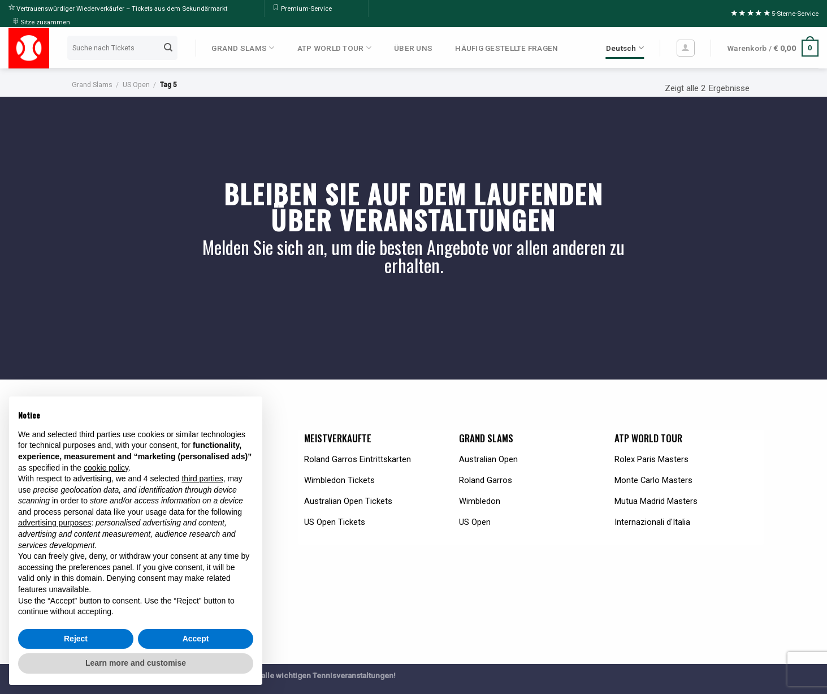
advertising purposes (54, 522)
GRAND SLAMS (242, 47)
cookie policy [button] (106, 467)
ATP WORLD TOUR (334, 47)
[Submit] (168, 48)
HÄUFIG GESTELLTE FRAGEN (506, 48)
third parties (202, 478)
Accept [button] (196, 638)
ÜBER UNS (413, 48)
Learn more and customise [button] (135, 662)
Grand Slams (92, 85)
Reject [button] (76, 638)
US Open (136, 85)
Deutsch (625, 47)
